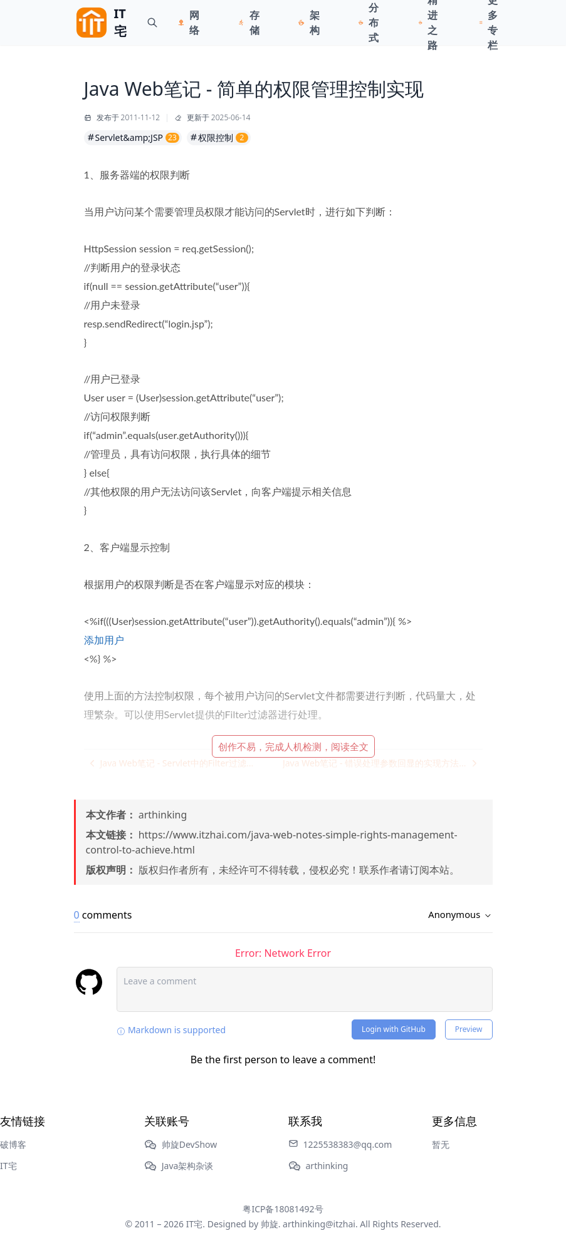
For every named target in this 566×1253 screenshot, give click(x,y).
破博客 (13, 1144)
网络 (194, 22)
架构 (315, 22)
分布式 (374, 22)
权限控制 (218, 137)
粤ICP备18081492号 (283, 1209)
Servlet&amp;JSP (132, 137)
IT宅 (8, 1166)
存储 (254, 22)
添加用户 (104, 640)
